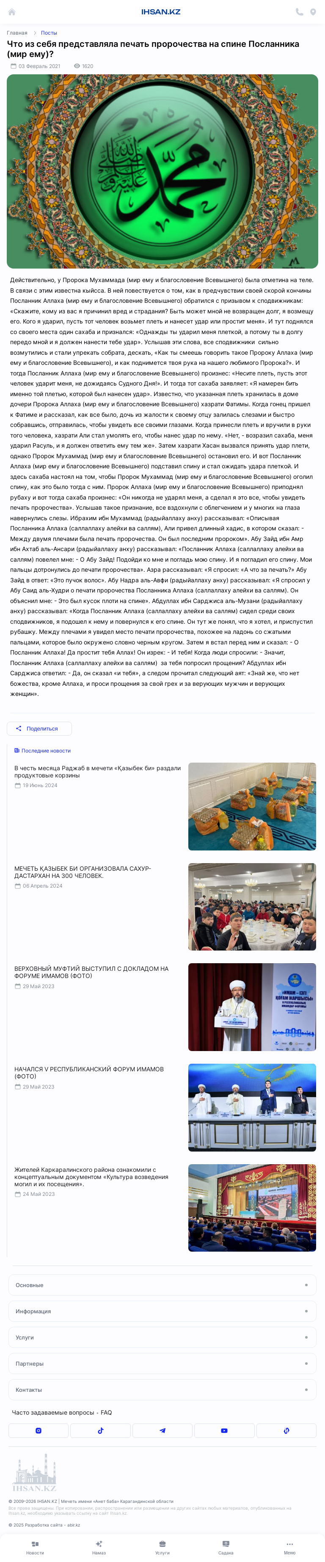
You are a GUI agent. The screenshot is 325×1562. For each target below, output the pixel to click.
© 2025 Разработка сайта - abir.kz (44, 1524)
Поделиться (37, 728)
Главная (17, 33)
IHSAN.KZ (161, 12)
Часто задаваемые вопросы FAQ (62, 1412)
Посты (49, 33)
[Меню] (290, 1547)
